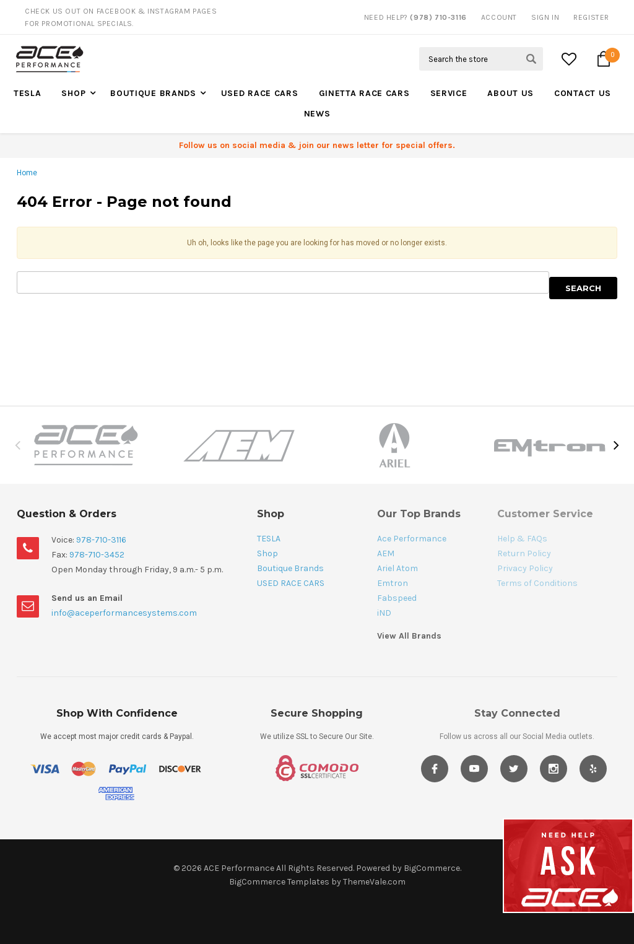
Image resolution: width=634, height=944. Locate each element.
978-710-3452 (96, 554)
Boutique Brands (153, 93)
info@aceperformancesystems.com (124, 613)
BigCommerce (432, 868)
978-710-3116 (101, 540)
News (317, 113)
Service (448, 93)
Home (27, 172)
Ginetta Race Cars (364, 93)
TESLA (27, 93)
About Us (510, 93)
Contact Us (582, 93)
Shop (73, 93)
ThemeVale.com (374, 881)
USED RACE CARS (259, 93)
